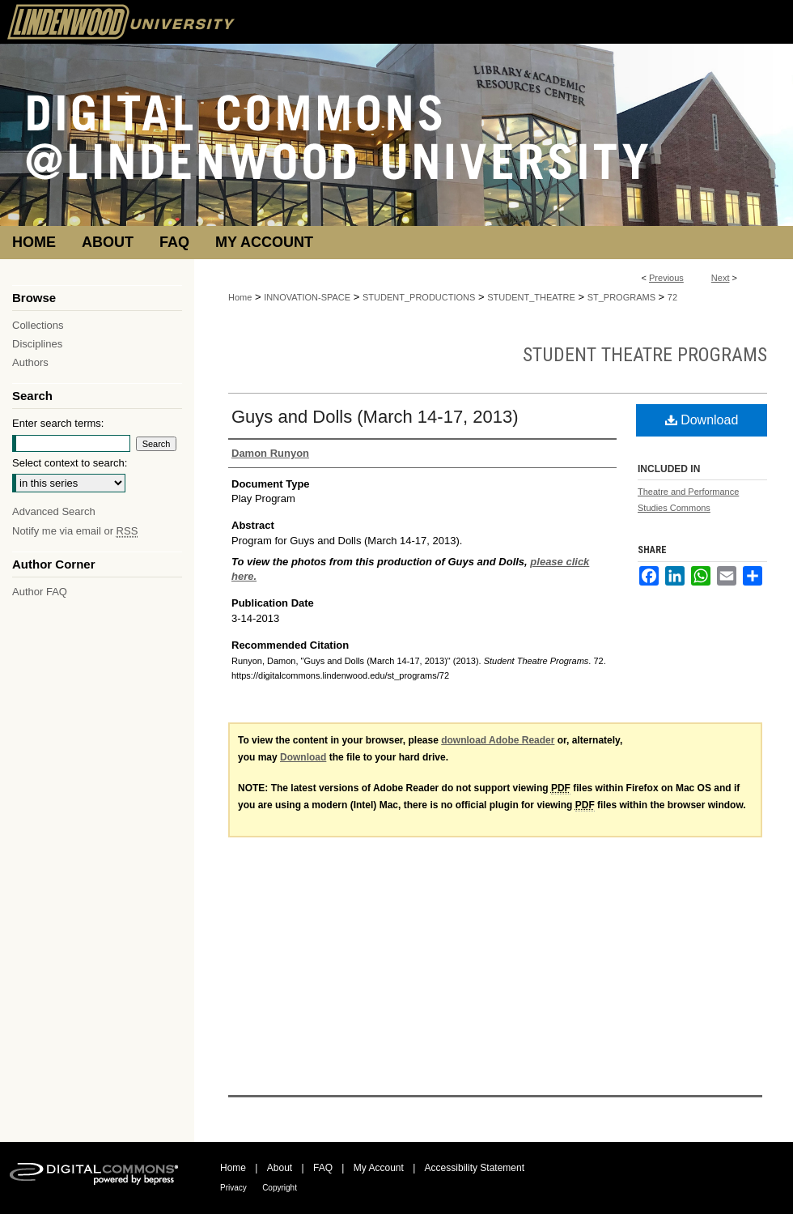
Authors (30, 362)
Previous (666, 278)
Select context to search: (69, 463)
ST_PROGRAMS (621, 297)
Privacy (233, 1187)
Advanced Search (53, 511)
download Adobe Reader (497, 740)
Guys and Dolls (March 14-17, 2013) (375, 417)
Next (720, 278)
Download (702, 420)
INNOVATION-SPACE (307, 297)
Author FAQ (39, 592)
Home (240, 297)
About (279, 1168)
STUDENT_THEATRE (531, 297)
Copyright (279, 1187)
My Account (379, 1168)
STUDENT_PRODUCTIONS (419, 297)
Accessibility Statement (474, 1168)
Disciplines (37, 344)
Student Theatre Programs (645, 354)
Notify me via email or (75, 531)
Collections (38, 325)
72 (672, 297)
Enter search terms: (58, 423)
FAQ (323, 1168)
